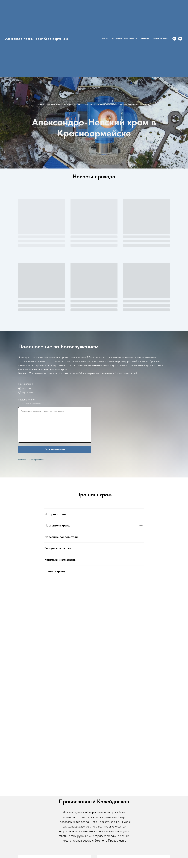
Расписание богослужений (124, 38)
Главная (104, 38)
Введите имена (26, 399)
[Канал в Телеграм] (174, 39)
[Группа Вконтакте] (180, 39)
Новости (145, 38)
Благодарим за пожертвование (31, 459)
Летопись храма (161, 38)
